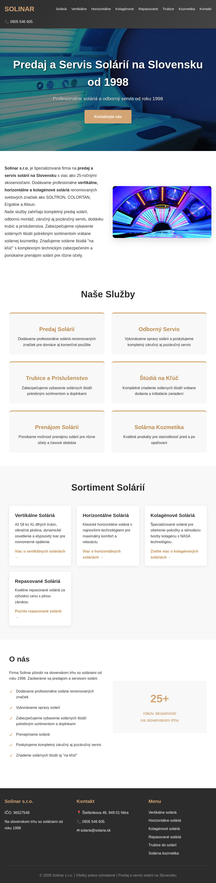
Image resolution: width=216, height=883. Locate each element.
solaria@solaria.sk (96, 830)
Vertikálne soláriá (163, 812)
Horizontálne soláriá (165, 820)
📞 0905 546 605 (19, 22)
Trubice (168, 9)
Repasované (148, 9)
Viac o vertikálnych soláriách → (40, 554)
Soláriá (61, 9)
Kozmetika (187, 9)
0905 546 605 (93, 822)
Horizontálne (101, 9)
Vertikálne (79, 9)
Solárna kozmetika (164, 853)
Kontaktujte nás (108, 117)
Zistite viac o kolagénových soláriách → (174, 554)
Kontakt (205, 9)
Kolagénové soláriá (164, 829)
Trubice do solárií (163, 845)
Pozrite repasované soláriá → (38, 614)
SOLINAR (19, 9)
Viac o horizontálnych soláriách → (102, 554)
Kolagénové (124, 9)
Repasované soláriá (165, 837)
